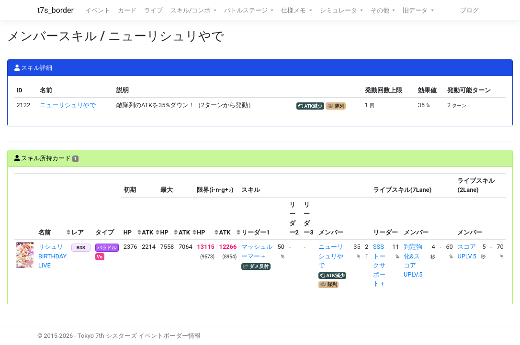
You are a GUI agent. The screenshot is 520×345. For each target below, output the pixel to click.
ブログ (469, 10)
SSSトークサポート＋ (379, 265)
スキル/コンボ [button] (191, 10)
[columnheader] (25, 207)
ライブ (153, 10)
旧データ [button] (416, 10)
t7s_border (55, 10)
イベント (97, 10)
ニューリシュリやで (68, 105)
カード (127, 10)
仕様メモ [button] (294, 10)
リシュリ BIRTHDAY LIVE (53, 255)
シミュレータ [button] (339, 10)
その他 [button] (381, 10)
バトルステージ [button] (246, 10)
